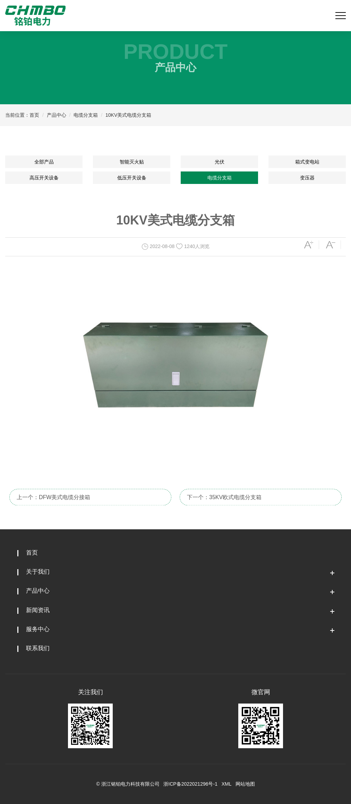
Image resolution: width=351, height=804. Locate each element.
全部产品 (44, 162)
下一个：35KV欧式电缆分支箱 (224, 506)
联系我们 (38, 648)
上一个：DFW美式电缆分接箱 (53, 506)
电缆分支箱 (86, 115)
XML (226, 784)
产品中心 (56, 115)
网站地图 (245, 784)
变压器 (307, 177)
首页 (34, 115)
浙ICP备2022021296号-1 (190, 784)
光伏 (219, 162)
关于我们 (38, 571)
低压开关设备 (131, 177)
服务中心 (38, 629)
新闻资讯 (38, 610)
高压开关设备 (44, 177)
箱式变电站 (307, 162)
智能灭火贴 (132, 162)
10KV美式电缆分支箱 (128, 115)
